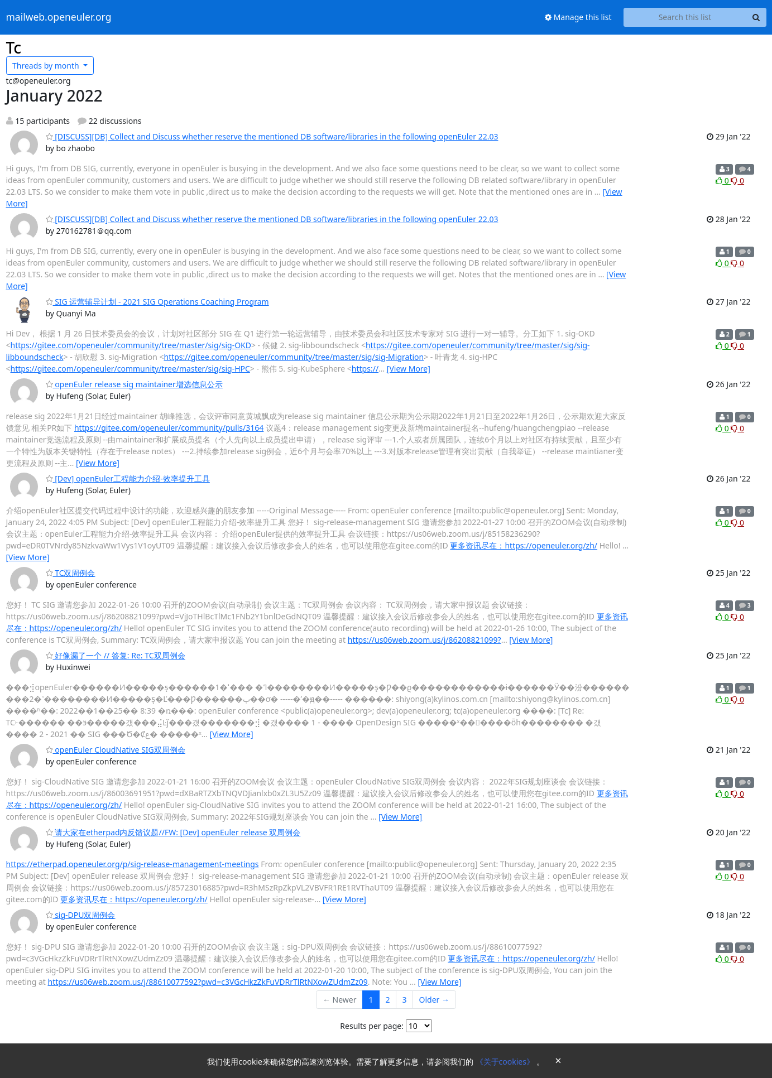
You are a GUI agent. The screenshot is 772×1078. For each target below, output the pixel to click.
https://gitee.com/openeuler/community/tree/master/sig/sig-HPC (130, 368)
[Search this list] (685, 17)
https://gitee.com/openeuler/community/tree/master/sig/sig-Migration (294, 357)
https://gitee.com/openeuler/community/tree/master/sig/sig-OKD (131, 345)
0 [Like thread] (723, 180)
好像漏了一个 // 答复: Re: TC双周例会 (115, 655)
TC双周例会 (70, 572)
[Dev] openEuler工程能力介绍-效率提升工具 (128, 478)
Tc (14, 47)
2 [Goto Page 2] (388, 999)
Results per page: (372, 1026)
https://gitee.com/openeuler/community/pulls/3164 (168, 427)
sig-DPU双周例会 (81, 914)
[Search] (756, 17)
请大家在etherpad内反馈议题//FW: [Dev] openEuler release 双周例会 (173, 832)
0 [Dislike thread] (737, 180)
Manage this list (578, 17)
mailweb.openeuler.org (59, 17)
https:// (365, 368)
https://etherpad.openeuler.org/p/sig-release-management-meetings (132, 864)
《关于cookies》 (506, 1061)
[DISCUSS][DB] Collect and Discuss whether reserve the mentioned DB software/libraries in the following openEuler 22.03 (272, 136)
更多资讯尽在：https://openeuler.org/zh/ (523, 545)
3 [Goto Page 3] (404, 999)
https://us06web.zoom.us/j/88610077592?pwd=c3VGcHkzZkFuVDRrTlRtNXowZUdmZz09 (208, 981)
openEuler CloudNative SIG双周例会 (115, 749)
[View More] (408, 368)
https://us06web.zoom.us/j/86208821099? (424, 639)
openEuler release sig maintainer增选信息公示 (134, 384)
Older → (434, 999)
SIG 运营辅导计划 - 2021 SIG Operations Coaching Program (157, 301)
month (46, 65)
